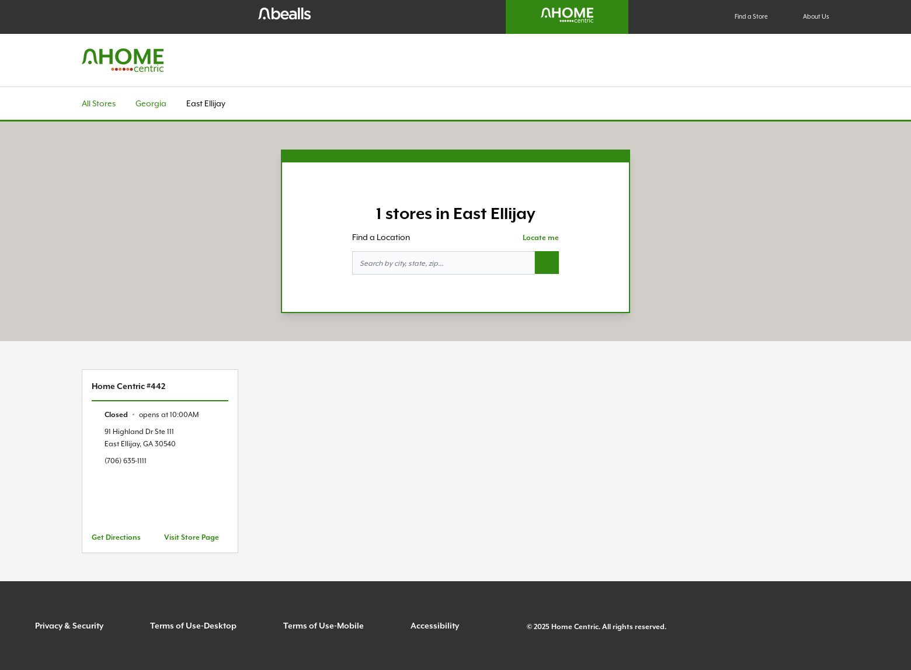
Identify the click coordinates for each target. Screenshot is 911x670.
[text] (152, 414)
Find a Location (381, 237)
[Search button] (547, 263)
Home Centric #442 (128, 386)
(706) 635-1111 (126, 460)
